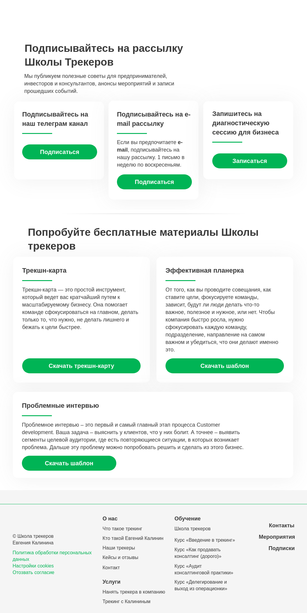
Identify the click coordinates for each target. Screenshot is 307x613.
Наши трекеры (119, 547)
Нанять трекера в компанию (134, 591)
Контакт (111, 567)
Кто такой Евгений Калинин (133, 538)
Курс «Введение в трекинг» (204, 540)
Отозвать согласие (33, 572)
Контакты (281, 526)
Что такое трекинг (122, 528)
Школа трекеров (192, 528)
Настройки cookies (33, 565)
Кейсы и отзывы (120, 557)
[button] (154, 181)
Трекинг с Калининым (127, 601)
